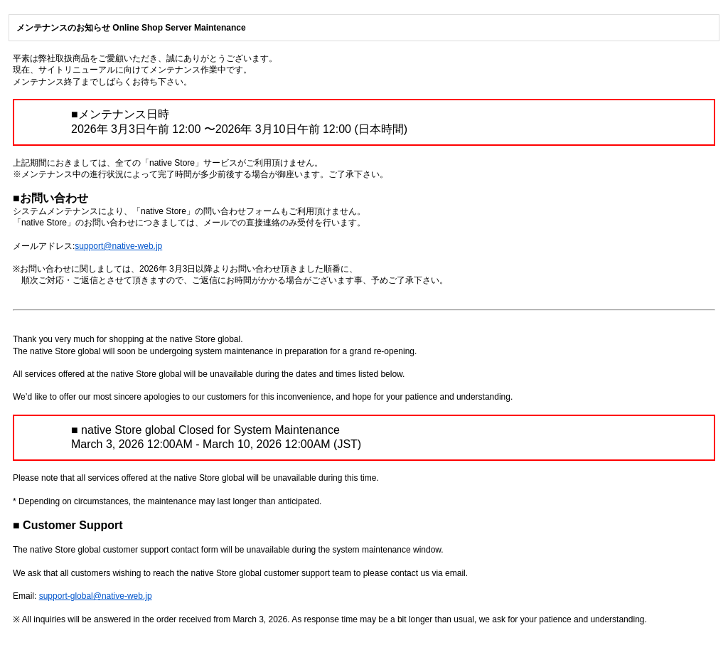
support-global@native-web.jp (95, 596)
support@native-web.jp (118, 246)
